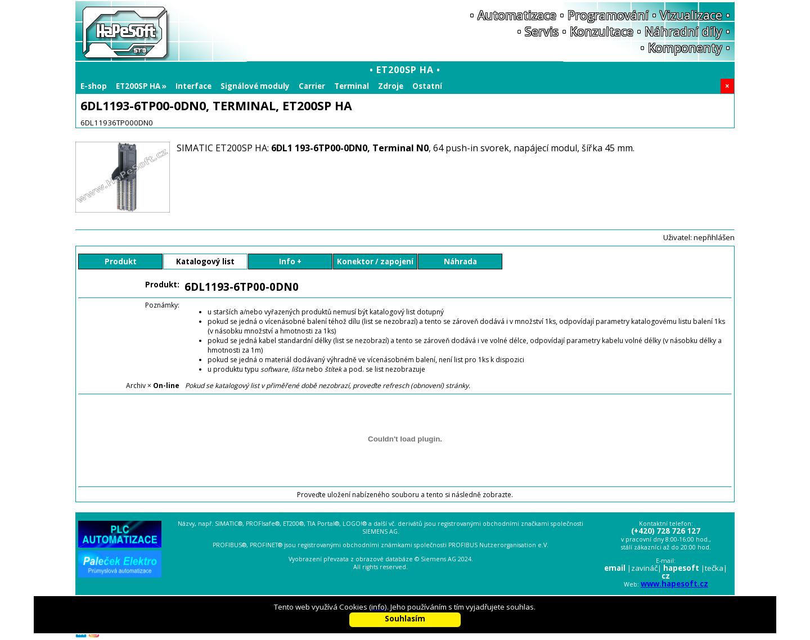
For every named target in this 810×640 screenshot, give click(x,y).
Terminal (351, 86)
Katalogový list (205, 261)
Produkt (121, 261)
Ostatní (427, 86)
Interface (194, 86)
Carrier (312, 86)
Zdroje (390, 86)
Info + (290, 261)
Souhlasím (405, 619)
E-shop (93, 86)
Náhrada (460, 261)
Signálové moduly (255, 86)
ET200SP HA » (141, 86)
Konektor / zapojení (375, 261)
